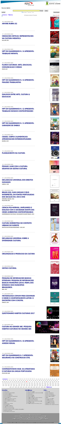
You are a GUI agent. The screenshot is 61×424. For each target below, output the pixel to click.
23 (46, 379)
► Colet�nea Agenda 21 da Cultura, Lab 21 (34, 403)
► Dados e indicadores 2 (49, 394)
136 (9, 385)
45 (33, 380)
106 (45, 383)
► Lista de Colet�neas (30, 396)
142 (24, 385)
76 (38, 381)
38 (19, 380)
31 (5, 380)
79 (44, 381)
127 (42, 384)
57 (57, 380)
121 (27, 384)
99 (27, 383)
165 (34, 387)
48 (39, 380)
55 (53, 380)
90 (9, 383)
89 (7, 383)
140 (19, 385)
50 (43, 380)
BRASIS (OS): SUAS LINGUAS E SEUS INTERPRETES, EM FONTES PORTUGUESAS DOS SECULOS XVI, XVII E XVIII (18, 194)
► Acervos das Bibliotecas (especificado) (10, 396)
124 (35, 384)
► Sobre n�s (47, 391)
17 (34, 379)
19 (38, 379)
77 (40, 381)
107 (48, 383)
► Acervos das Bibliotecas (7, 395)
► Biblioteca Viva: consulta (8, 403)
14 (28, 379)
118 (19, 384)
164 (31, 387)
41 (25, 380)
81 (48, 381)
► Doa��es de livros (49, 399)
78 (42, 381)
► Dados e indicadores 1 (49, 392)
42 (27, 380)
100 (29, 383)
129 (48, 384)
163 (29, 387)
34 (11, 380)
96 (21, 383)
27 (54, 379)
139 (16, 385)
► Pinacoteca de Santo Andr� (8, 408)
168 (42, 387)
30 (3, 380)
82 (50, 381)
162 (26, 387)
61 (8, 381)
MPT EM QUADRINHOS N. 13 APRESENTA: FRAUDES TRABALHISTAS (18, 81)
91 (11, 383)
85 (56, 381)
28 (56, 379)
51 (45, 380)
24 (48, 379)
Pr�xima (49, 387)
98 (25, 383)
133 (58, 384)
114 (9, 384)
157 (13, 387)
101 (32, 383)
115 (11, 384)
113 (6, 384)
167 (39, 387)
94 (17, 383)
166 (37, 387)
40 (23, 380)
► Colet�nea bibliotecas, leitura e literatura (34, 397)
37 (17, 380)
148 (40, 385)
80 (46, 381)
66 (18, 381)
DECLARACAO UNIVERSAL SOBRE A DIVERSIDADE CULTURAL (15, 239)
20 (40, 379)
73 (32, 381)
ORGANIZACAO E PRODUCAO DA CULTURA (18, 254)
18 (36, 379)
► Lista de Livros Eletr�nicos (50, 395)
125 (37, 384)
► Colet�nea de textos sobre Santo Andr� (34, 401)
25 (50, 379)
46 (35, 380)
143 (27, 385)
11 (22, 379)
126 (40, 384)
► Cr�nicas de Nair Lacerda (8, 406)
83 (52, 381)
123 (32, 384)
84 (54, 381)
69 (24, 381)
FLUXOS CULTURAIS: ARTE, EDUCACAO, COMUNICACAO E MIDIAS (17, 66)
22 (44, 379)
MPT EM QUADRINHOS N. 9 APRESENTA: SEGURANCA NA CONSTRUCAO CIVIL (17, 356)
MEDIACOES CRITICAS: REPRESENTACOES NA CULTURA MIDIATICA (17, 37)
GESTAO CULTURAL (9, 268)
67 (20, 381)
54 (51, 380)
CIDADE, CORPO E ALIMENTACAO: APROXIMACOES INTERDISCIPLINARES (16, 138)
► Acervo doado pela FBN (49, 401)
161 (23, 387)
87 (3, 383)
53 (49, 380)
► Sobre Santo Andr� (30, 391)
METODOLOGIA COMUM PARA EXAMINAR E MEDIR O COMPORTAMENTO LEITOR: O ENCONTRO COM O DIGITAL (18, 298)
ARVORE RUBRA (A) (9, 23)
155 (58, 385)
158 (16, 387)
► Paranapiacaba (29, 394)
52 (47, 380)
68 (22, 381)
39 (21, 380)
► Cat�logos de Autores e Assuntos (9, 398)
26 (52, 379)
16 (32, 379)
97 (23, 383)
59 (4, 381)
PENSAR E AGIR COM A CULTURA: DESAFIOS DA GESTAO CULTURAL (15, 167)
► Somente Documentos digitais (9, 392)
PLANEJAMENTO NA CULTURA (13, 153)
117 (16, 384)
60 (6, 381)
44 (31, 380)
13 (26, 379)
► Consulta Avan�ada (7, 394)
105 (42, 383)
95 (19, 383)
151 (48, 385)
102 (34, 383)
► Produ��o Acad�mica (8, 405)
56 (55, 380)
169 (44, 387)
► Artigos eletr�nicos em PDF (8, 399)
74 (34, 381)
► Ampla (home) (6, 391)
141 (22, 385)
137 (11, 385)
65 (16, 381)
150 (45, 385)
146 (35, 385)
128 (45, 384)
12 (24, 379)
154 (55, 385)
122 (29, 384)
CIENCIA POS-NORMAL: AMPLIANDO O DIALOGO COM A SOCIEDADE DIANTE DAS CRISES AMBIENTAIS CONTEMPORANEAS (18, 209)
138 (14, 385)
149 (42, 385)
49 (41, 380)
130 (50, 384)
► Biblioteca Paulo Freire (7, 410)
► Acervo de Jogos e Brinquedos (32, 399)
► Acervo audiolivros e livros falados (9, 401)
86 (58, 381)
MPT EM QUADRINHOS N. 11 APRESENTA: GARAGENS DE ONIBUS (18, 124)
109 (53, 383)
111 (58, 383)
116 (14, 384)
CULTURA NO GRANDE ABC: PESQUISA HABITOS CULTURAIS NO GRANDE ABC (16, 327)
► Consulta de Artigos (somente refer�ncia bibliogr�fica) (13, 409)
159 (18, 387)
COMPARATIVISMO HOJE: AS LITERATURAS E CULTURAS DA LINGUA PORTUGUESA (18, 370)
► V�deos (5, 402)
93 (15, 383)
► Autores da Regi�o (30, 395)
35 (13, 380)
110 (55, 383)
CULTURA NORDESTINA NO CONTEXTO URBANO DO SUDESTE (17, 224)
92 (13, 383)
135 (6, 385)
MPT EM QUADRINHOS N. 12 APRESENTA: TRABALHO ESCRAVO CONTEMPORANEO (18, 110)
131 (53, 384)
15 (30, 379)
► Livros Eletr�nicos (7, 397)
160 (21, 387)
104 (40, 383)
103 (37, 383)
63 (12, 381)
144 (29, 385)
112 (3, 384)
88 (5, 383)
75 (36, 381)
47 (37, 380)
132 (55, 384)
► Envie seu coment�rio (49, 398)
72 (30, 381)
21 (42, 379)
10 (20, 379)
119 (22, 384)
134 (3, 385)
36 (15, 380)
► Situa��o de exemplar (49, 402)
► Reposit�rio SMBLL (30, 402)
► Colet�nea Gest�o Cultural (32, 398)
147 (37, 385)
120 (24, 384)
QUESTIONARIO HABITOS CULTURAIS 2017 (18, 313)
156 (10, 387)
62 (10, 381)
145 (32, 385)
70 (26, 381)
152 (50, 385)
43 (29, 380)
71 (28, 381)
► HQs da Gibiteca (6, 404)
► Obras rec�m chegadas (49, 396)
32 (7, 380)
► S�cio (46, 397)
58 (2, 381)
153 (53, 385)
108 (50, 383)
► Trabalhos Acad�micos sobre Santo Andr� (34, 392)
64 (14, 381)
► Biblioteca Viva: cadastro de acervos (52, 404)
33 (9, 380)
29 (58, 379)
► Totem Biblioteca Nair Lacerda (9, 411)
